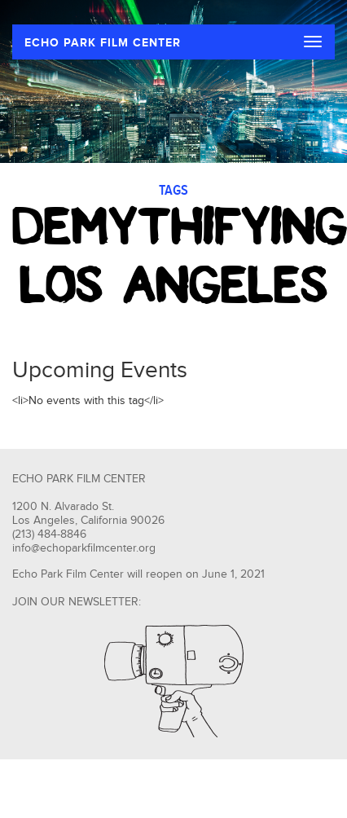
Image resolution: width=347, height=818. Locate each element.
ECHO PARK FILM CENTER (102, 43)
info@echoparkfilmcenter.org (84, 548)
